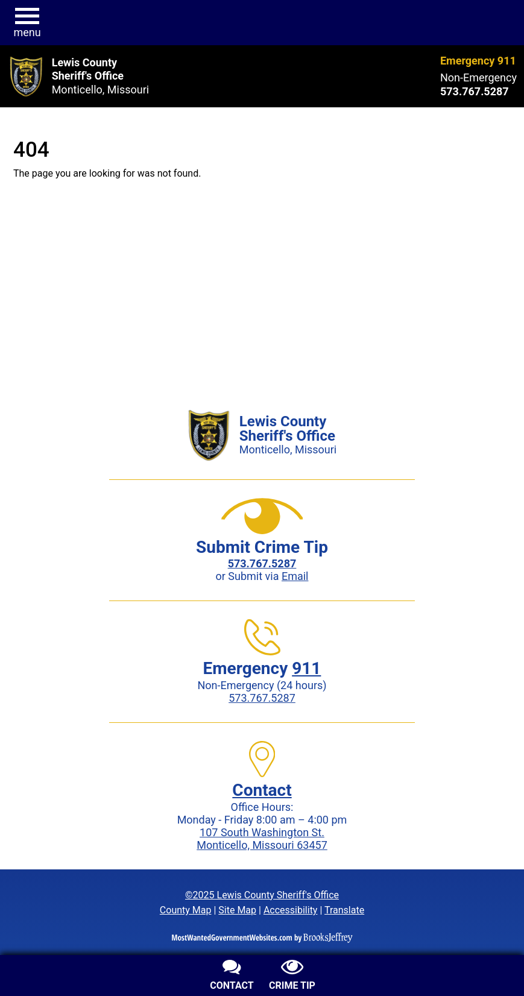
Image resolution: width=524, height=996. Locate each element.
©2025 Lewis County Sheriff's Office (262, 895)
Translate (344, 910)
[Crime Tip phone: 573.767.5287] (262, 563)
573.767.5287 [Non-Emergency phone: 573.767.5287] (262, 698)
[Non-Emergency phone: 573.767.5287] (478, 92)
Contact (261, 790)
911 (306, 668)
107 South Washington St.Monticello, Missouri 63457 (262, 838)
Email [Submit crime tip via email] (295, 576)
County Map (186, 910)
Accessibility (291, 910)
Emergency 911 (478, 60)
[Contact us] (232, 977)
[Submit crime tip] (292, 977)
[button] (27, 23)
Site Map (237, 910)
